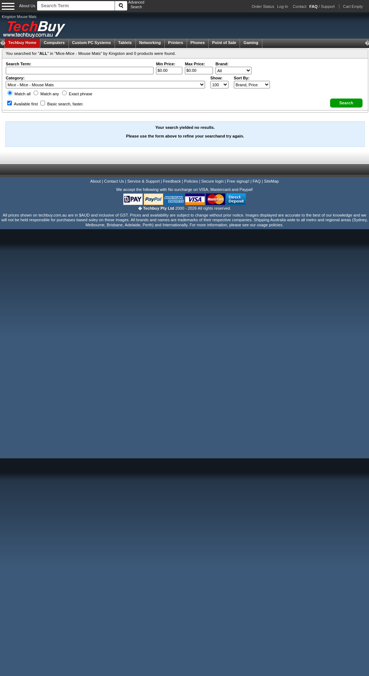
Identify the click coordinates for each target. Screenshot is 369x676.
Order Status (263, 6)
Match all (19, 94)
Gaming (251, 42)
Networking (150, 42)
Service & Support (143, 181)
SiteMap (271, 181)
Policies (191, 181)
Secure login (212, 181)
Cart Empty (353, 6)
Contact (300, 6)
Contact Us (114, 181)
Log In (282, 6)
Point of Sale (224, 42)
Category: (15, 78)
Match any (46, 94)
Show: (216, 78)
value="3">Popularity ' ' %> (252, 84)
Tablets (125, 42)
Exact (77, 94)
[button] (346, 103)
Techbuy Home (22, 42)
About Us (27, 6)
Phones (198, 42)
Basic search (62, 104)
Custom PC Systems (91, 42)
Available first (22, 104)
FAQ (257, 181)
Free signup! (238, 181)
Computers (54, 42)
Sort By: (242, 78)
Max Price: (195, 64)
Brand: (221, 64)
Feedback (172, 181)
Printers (175, 42)
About (95, 181)
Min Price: (165, 64)
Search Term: (18, 64)
